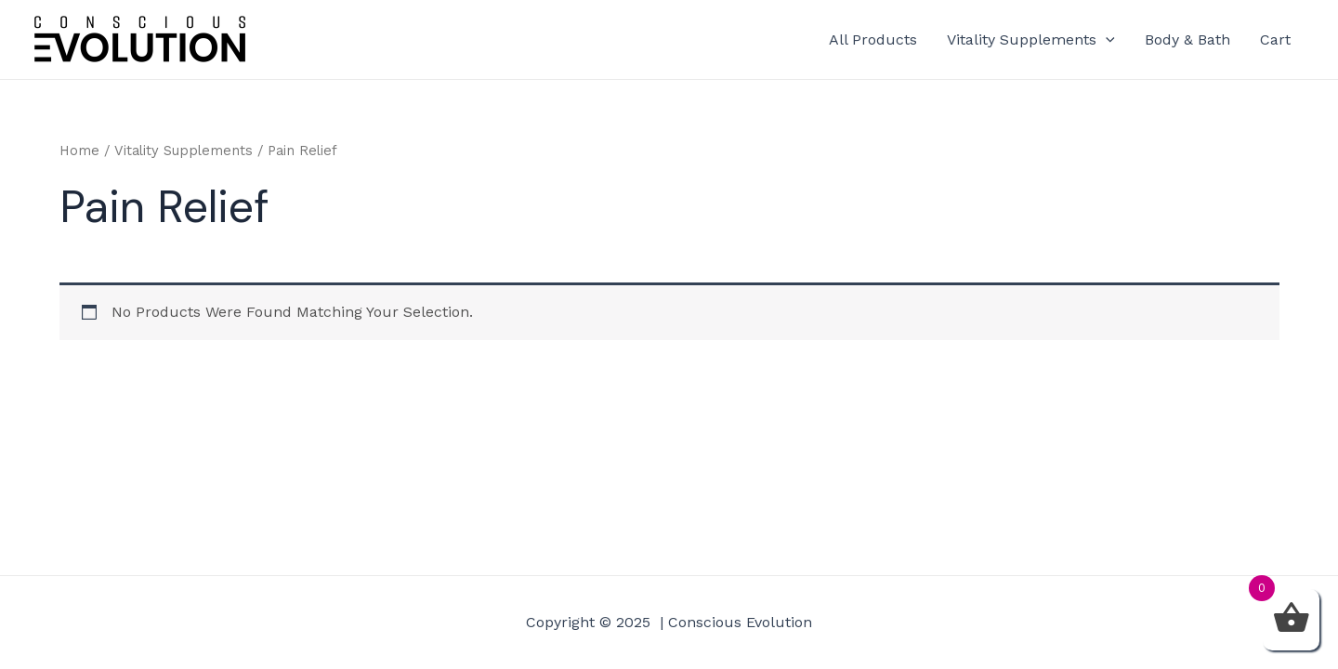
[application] (1105, 40)
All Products (873, 39)
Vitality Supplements (1031, 40)
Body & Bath (1187, 39)
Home (79, 150)
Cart (1275, 39)
